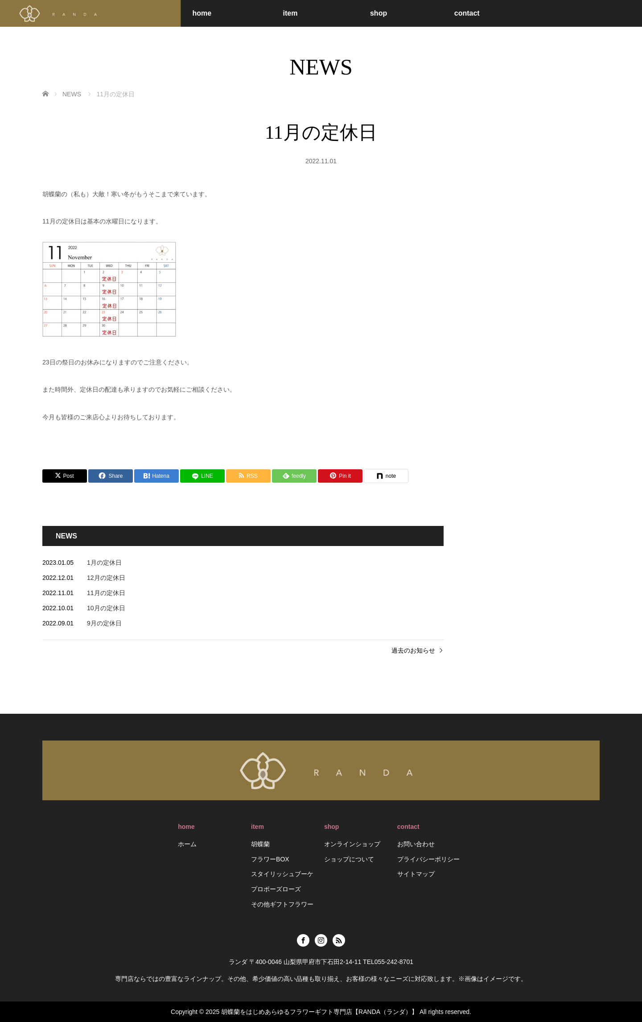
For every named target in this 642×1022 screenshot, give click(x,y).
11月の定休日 (106, 592)
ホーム (187, 844)
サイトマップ (416, 873)
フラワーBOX (270, 859)
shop (378, 13)
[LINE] (202, 476)
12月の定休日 (106, 577)
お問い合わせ (416, 844)
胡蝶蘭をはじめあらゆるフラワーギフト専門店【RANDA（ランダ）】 (319, 1011)
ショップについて (349, 859)
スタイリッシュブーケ (282, 873)
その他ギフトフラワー (282, 904)
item (290, 13)
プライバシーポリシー (428, 859)
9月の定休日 (104, 623)
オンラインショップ (352, 844)
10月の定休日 (106, 608)
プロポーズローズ (276, 889)
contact (467, 13)
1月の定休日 (104, 562)
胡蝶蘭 (260, 844)
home (201, 13)
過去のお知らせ (413, 650)
